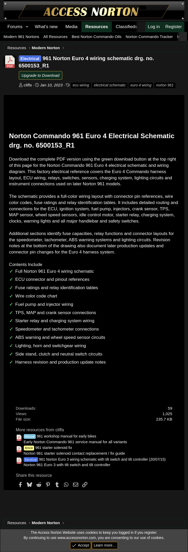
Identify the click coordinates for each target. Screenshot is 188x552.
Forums (15, 26)
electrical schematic (110, 85)
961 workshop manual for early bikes (60, 436)
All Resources (55, 36)
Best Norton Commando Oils (97, 36)
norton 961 (165, 85)
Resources (96, 26)
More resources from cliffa (40, 430)
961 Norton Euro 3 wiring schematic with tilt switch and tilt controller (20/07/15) (95, 459)
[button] (27, 27)
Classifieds (126, 26)
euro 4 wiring (140, 85)
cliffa (28, 85)
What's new (46, 26)
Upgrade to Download (40, 75)
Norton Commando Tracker (149, 36)
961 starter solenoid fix (48, 448)
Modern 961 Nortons (21, 36)
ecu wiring (81, 85)
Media (71, 26)
